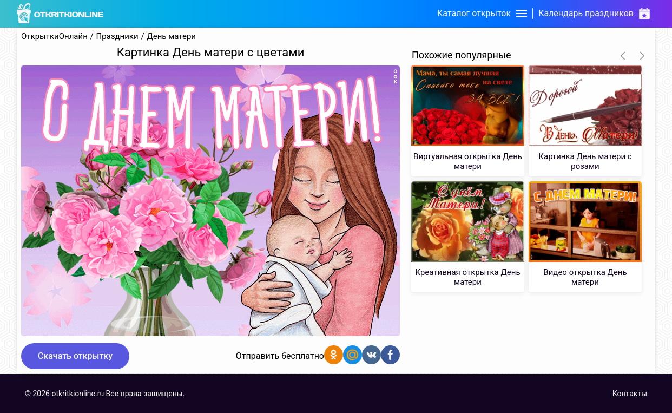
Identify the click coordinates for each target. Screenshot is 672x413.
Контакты (629, 393)
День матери (171, 36)
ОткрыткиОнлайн (54, 36)
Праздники (117, 36)
